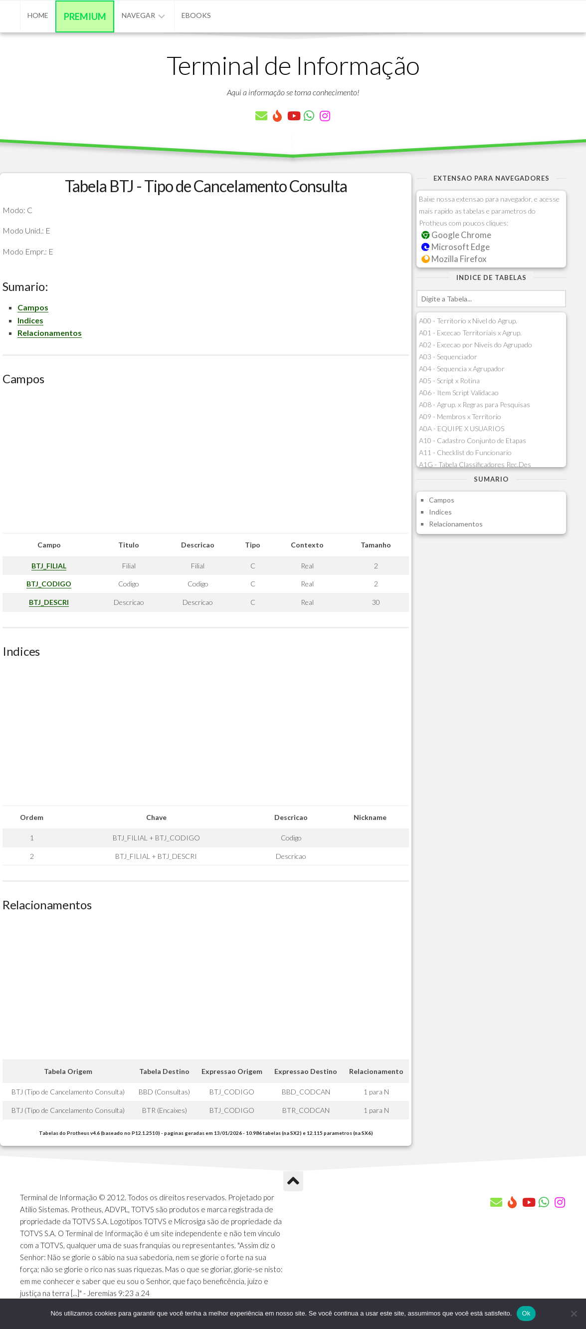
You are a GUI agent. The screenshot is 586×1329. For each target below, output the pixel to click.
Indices (30, 320)
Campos (32, 307)
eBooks (196, 15)
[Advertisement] (205, 463)
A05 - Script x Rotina (449, 380)
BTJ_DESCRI (49, 602)
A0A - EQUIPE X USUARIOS (461, 428)
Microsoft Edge (455, 247)
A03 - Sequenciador (448, 356)
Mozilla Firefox (453, 259)
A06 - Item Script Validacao (459, 392)
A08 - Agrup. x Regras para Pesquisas (474, 404)
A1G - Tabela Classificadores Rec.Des (475, 464)
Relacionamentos (49, 332)
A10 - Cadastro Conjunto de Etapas (472, 440)
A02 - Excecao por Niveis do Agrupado (475, 344)
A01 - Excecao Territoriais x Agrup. (470, 332)
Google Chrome (456, 235)
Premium (85, 16)
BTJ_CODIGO (48, 583)
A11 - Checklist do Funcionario (465, 452)
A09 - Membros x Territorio (460, 416)
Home (37, 15)
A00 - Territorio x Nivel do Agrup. (468, 320)
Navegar (138, 15)
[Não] (574, 1314)
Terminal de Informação (293, 65)
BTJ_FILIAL (48, 565)
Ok (526, 1313)
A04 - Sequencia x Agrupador (462, 368)
